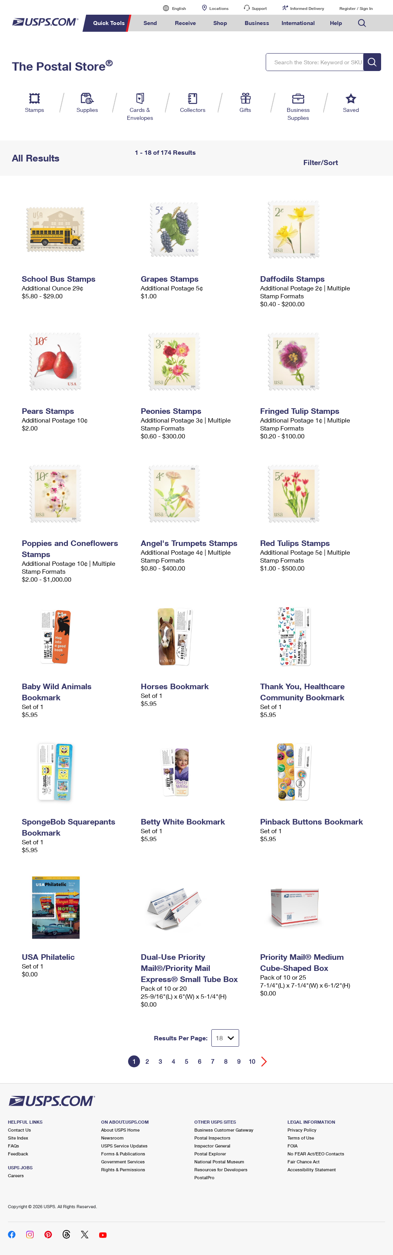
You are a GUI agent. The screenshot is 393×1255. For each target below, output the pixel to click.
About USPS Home (120, 1129)
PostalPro (204, 1177)
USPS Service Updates (124, 1145)
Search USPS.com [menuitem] (362, 23)
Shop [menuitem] (220, 22)
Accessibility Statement (312, 1169)
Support (259, 8)
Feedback (18, 1153)
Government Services (123, 1161)
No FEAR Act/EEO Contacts (316, 1153)
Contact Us (19, 1129)
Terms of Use (301, 1137)
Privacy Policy (302, 1129)
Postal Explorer (210, 1153)
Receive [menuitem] (185, 22)
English (171, 8)
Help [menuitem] (336, 22)
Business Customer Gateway (223, 1129)
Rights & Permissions (123, 1169)
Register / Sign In (356, 8)
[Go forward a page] (264, 1062)
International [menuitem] (298, 22)
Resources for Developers (220, 1169)
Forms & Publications (123, 1153)
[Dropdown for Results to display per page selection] (225, 1038)
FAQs (13, 1145)
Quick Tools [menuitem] (109, 22)
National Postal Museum (219, 1161)
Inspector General (212, 1145)
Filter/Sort (319, 162)
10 (252, 1061)
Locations (218, 8)
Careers (16, 1175)
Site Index (18, 1137)
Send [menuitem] (150, 22)
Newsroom (112, 1137)
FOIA (292, 1145)
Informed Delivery (307, 8)
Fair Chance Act (304, 1161)
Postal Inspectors (212, 1137)
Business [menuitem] (257, 22)
